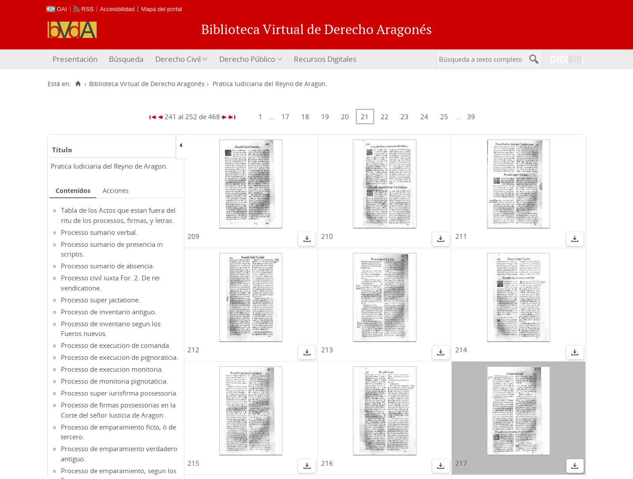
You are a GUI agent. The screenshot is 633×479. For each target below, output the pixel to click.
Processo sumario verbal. (99, 232)
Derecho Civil (178, 59)
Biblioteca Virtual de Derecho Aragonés (147, 84)
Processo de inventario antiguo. (109, 311)
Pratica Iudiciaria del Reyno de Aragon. (109, 166)
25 (444, 116)
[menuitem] (76, 59)
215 (193, 463)
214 (461, 349)
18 (305, 116)
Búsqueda (126, 59)
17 (285, 116)
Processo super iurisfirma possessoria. (119, 392)
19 (325, 116)
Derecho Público (247, 59)
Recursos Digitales (325, 59)
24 (424, 116)
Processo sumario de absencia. (107, 265)
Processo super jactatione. (100, 299)
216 (327, 463)
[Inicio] (78, 84)
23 (404, 116)
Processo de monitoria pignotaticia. (114, 381)
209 (193, 236)
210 (327, 236)
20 (345, 116)
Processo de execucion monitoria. (112, 369)
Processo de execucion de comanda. (116, 345)
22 (385, 116)
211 (461, 236)
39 (471, 116)
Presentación (74, 59)
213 (327, 349)
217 (461, 463)
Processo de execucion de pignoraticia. (119, 357)
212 (193, 349)
